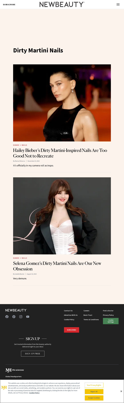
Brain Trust (88, 315)
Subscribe (9, 4)
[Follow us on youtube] (27, 316)
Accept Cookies (94, 398)
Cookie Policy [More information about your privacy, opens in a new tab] (34, 393)
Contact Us (68, 311)
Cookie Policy (69, 319)
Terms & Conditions (91, 319)
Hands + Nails (20, 145)
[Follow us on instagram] (20, 316)
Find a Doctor (108, 311)
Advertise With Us (71, 315)
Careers (86, 311)
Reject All (94, 392)
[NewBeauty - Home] (62, 4)
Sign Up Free (32, 354)
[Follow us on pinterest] (13, 316)
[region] (62, 391)
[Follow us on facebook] (6, 316)
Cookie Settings (111, 321)
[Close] (121, 391)
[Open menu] (118, 4)
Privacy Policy (108, 315)
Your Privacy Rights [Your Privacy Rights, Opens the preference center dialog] (94, 385)
